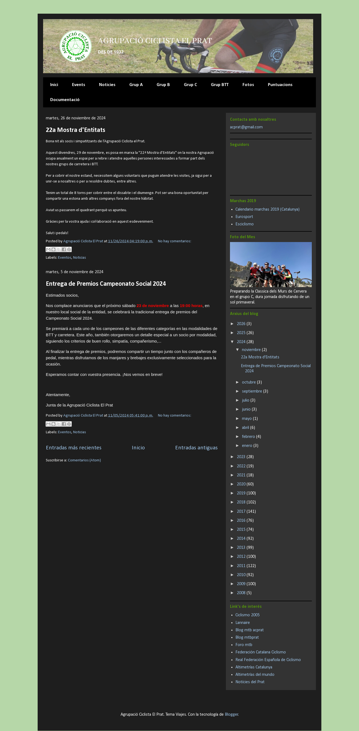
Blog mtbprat (247, 637)
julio (246, 400)
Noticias (79, 258)
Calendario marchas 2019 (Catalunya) (267, 209)
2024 (242, 342)
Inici (54, 84)
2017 (242, 511)
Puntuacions (280, 84)
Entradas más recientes (73, 448)
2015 (242, 529)
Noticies (107, 84)
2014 (242, 539)
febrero (249, 437)
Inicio (138, 448)
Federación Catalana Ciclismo (260, 652)
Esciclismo (244, 224)
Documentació (65, 100)
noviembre (252, 350)
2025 (242, 333)
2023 (242, 457)
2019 (242, 493)
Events (78, 84)
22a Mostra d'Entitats (75, 130)
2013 (242, 548)
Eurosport (244, 217)
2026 (242, 324)
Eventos (64, 258)
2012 (242, 557)
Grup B (163, 84)
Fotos (248, 84)
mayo (247, 419)
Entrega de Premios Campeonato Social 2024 (106, 284)
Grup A (136, 84)
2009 (242, 584)
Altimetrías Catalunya (253, 667)
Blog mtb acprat (249, 630)
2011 (242, 566)
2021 (242, 475)
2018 (242, 502)
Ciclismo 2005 (247, 615)
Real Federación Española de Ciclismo (268, 660)
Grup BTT (220, 84)
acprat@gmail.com (246, 127)
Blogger (231, 714)
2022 (242, 466)
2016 (242, 520)
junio (247, 409)
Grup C (190, 84)
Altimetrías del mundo (254, 675)
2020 (242, 484)
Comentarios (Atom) (84, 460)
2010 (242, 575)
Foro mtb (243, 645)
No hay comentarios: (174, 241)
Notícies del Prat (250, 682)
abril (246, 428)
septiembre (252, 391)
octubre (249, 382)
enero (247, 446)
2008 (242, 593)
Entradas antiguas (196, 448)
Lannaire (242, 623)
